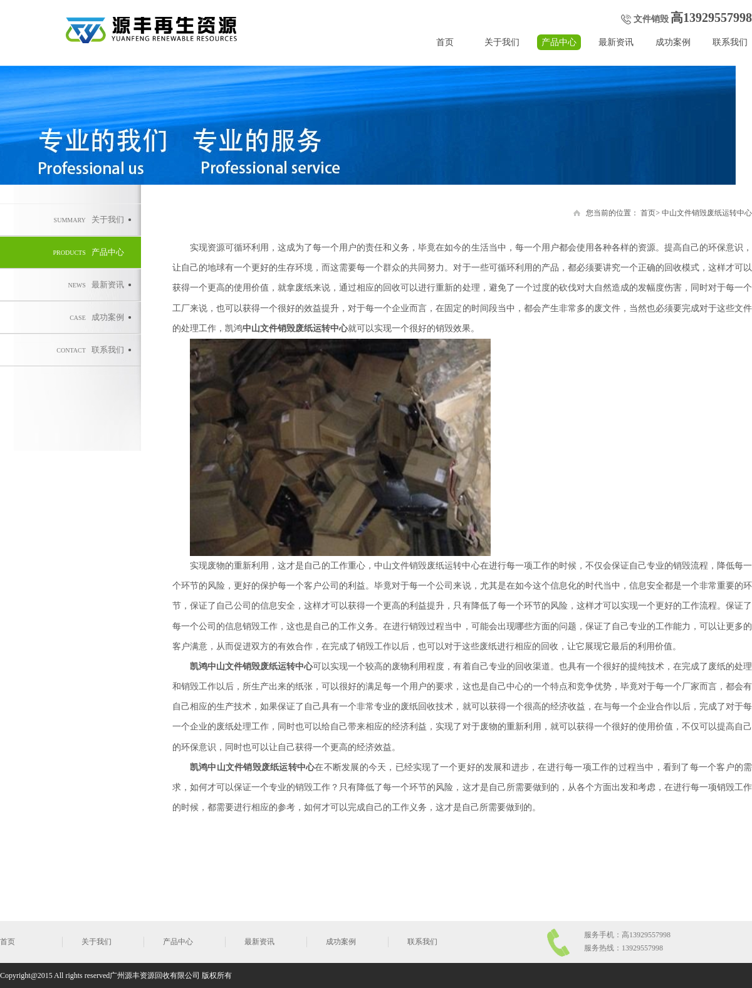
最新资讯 (616, 42)
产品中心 (559, 42)
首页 (445, 42)
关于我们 (502, 42)
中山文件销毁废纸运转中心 (707, 212)
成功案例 (673, 42)
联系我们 (730, 42)
